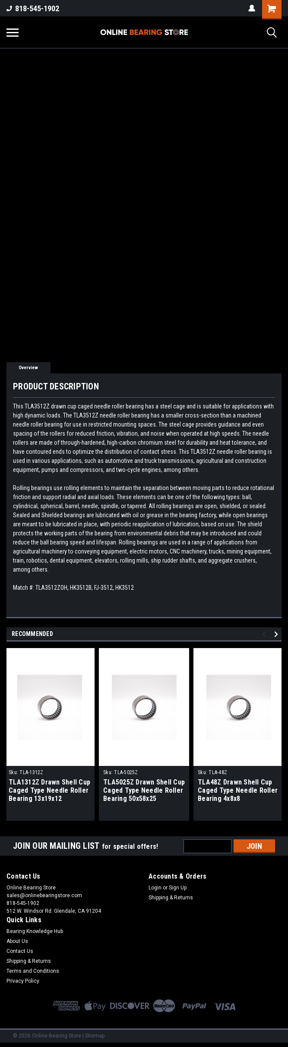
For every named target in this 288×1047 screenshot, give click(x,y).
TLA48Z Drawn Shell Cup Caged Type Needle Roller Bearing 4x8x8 (238, 790)
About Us (17, 941)
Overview (28, 367)
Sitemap (94, 1036)
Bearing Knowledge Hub (34, 931)
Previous (265, 634)
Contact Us (19, 951)
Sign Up (178, 888)
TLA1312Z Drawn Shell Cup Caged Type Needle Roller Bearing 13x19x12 (49, 790)
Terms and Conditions (32, 971)
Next (277, 634)
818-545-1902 (32, 8)
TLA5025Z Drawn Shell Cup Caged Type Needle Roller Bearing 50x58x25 (144, 790)
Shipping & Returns (171, 898)
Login (155, 888)
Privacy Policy (22, 981)
